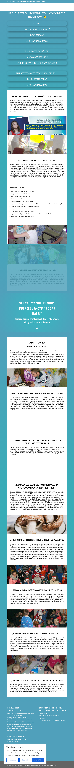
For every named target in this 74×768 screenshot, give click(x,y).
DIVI (40, 765)
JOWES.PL (53, 765)
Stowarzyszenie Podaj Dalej (22, 765)
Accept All (37, 760)
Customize (12, 760)
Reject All (25, 760)
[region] (25, 754)
